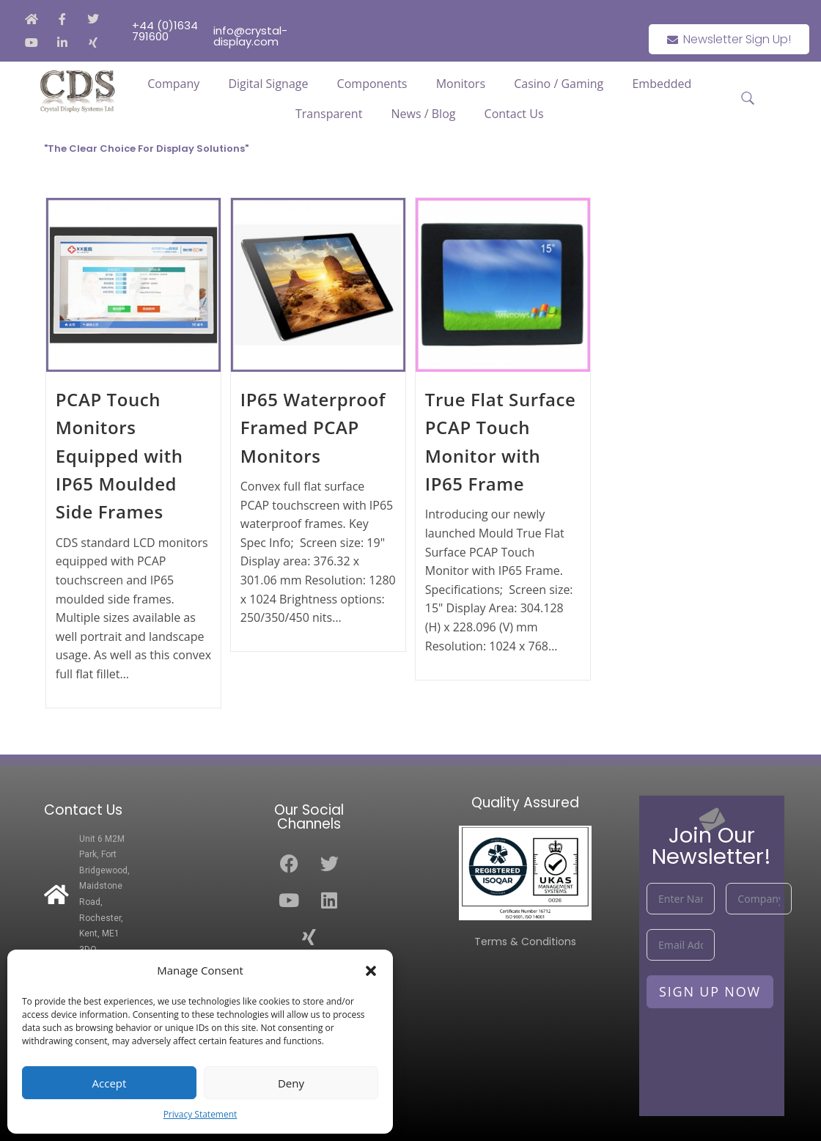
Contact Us (514, 114)
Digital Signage (268, 84)
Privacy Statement (200, 1114)
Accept (109, 1083)
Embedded (661, 84)
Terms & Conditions (525, 941)
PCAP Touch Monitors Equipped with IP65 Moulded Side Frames (119, 455)
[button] (371, 971)
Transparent (328, 114)
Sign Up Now (710, 991)
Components (372, 84)
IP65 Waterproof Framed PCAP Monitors (313, 427)
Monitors (460, 84)
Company (173, 84)
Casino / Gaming (558, 84)
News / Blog (423, 114)
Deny (291, 1083)
